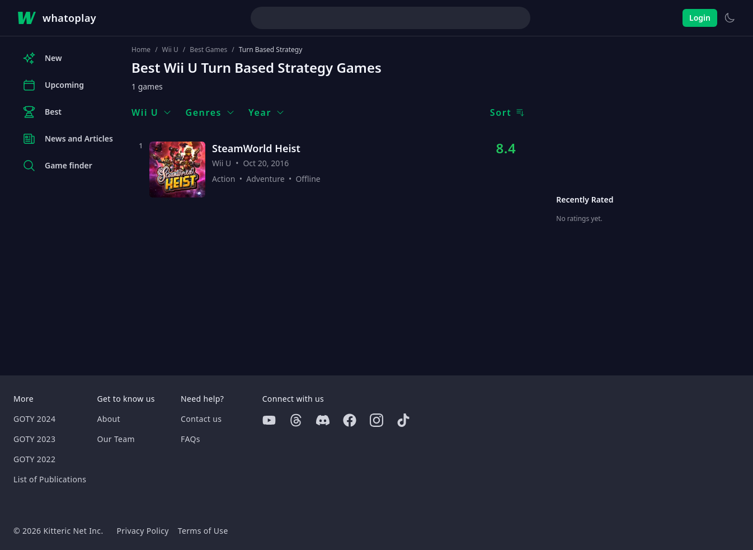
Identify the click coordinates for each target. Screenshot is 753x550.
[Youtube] (269, 420)
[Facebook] (349, 420)
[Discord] (323, 420)
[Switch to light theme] (729, 17)
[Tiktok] (403, 420)
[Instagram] (376, 420)
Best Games (208, 49)
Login (699, 17)
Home (140, 49)
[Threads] (296, 420)
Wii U (170, 49)
